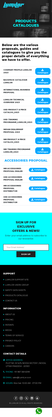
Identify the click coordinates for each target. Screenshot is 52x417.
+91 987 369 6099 (22, 372)
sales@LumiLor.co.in (22, 377)
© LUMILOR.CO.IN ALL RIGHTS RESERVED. (26, 403)
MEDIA (7, 330)
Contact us (10, 301)
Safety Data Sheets (14, 290)
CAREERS (8, 346)
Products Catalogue (15, 295)
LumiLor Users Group (16, 285)
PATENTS (8, 325)
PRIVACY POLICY (12, 341)
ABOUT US (9, 314)
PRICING (8, 320)
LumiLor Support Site (16, 280)
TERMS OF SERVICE (13, 335)
